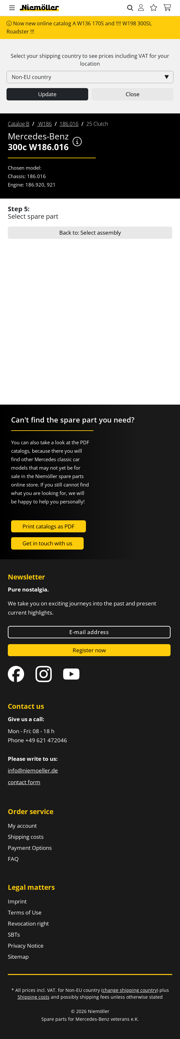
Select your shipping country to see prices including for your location (90, 59)
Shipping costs (26, 836)
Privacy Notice (26, 945)
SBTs (14, 934)
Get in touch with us (47, 543)
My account (22, 825)
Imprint (17, 901)
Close (133, 94)
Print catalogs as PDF (48, 526)
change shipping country (130, 990)
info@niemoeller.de (33, 770)
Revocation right (28, 923)
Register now (89, 650)
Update (47, 94)
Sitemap (18, 956)
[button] (12, 8)
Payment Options (30, 847)
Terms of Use (25, 912)
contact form (24, 782)
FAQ (13, 859)
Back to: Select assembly (90, 232)
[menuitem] (18, 124)
